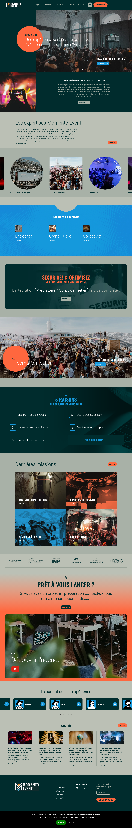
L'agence (59, 795)
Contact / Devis (99, 5)
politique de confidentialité (85, 817)
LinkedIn (80, 799)
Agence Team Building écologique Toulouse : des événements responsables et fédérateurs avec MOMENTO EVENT (81, 762)
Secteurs (59, 806)
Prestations (60, 799)
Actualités (66, 736)
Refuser (71, 822)
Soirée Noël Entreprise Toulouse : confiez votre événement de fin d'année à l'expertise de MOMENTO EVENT (50, 762)
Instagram (81, 795)
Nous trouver (104, 804)
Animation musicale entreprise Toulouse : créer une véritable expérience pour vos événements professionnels (111, 762)
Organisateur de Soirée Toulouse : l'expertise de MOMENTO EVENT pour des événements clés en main (20, 761)
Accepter (61, 822)
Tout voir (112, 462)
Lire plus (66, 296)
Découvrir (84, 102)
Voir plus (112, 142)
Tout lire (122, 736)
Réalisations (60, 802)
